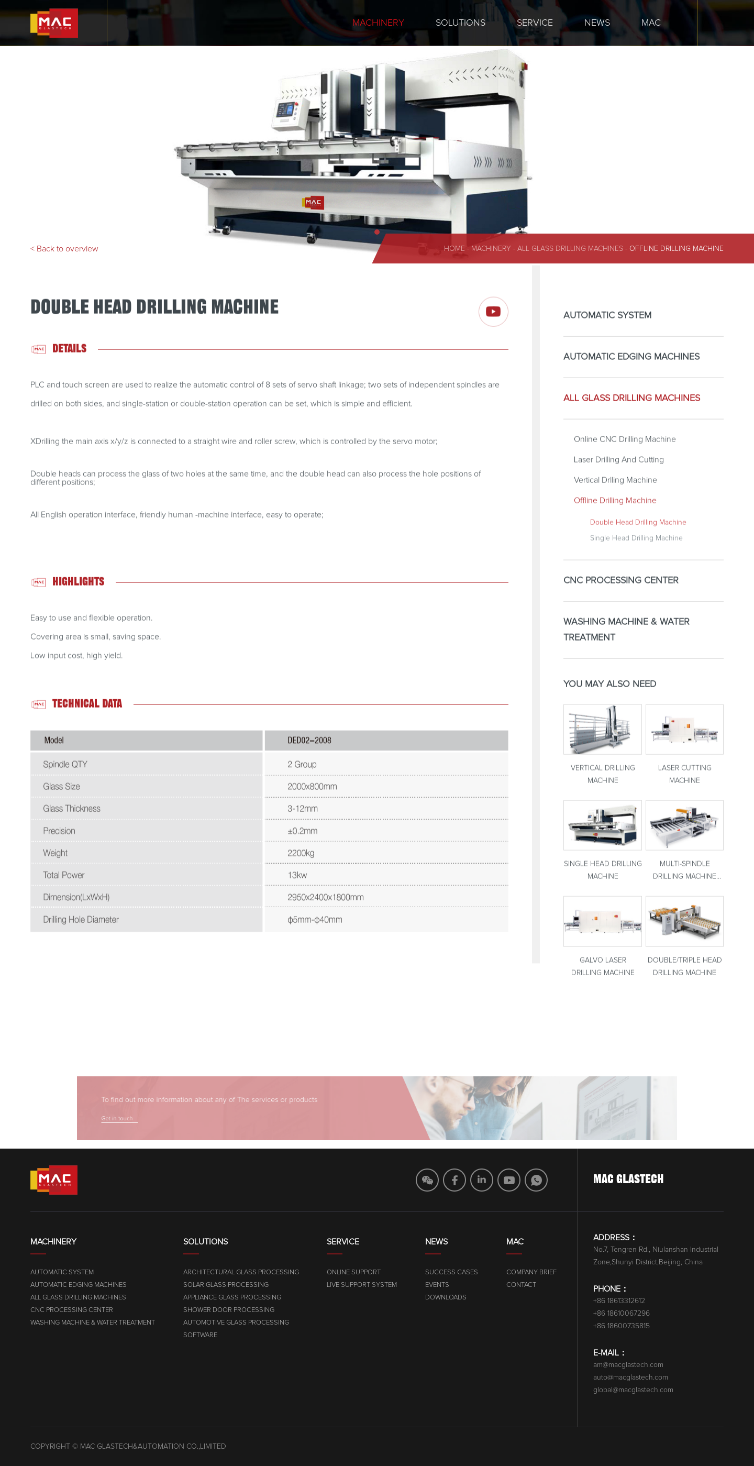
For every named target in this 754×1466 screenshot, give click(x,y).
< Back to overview (64, 249)
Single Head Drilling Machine (636, 554)
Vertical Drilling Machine (603, 791)
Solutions (460, 23)
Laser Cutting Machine (685, 791)
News (597, 23)
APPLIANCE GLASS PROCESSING (364, 1297)
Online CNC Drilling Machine (625, 455)
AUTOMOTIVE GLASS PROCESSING (367, 1322)
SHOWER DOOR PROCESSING (360, 1310)
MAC (651, 23)
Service (535, 23)
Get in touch (160, 1117)
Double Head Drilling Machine (638, 538)
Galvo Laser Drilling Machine (603, 983)
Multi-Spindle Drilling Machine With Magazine (684, 888)
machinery (491, 248)
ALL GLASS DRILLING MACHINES (570, 248)
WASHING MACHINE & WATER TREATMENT (626, 645)
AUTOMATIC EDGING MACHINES (631, 373)
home (454, 248)
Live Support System (506, 1285)
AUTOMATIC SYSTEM (607, 331)
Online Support (498, 1272)
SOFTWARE (332, 1335)
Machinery (378, 23)
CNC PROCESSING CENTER (621, 596)
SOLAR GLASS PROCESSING (357, 1285)
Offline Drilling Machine (676, 248)
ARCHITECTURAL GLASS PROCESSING (372, 1272)
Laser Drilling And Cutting (619, 475)
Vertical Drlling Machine (615, 496)
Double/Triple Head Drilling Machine (685, 983)
